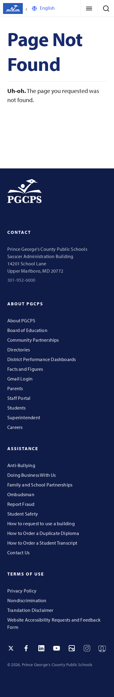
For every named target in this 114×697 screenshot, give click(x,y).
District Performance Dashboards (41, 359)
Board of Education (27, 330)
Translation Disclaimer (30, 610)
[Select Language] (56, 8)
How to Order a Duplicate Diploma (43, 533)
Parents (15, 388)
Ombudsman (20, 494)
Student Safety (22, 514)
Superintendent (23, 417)
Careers (14, 427)
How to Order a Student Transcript (42, 543)
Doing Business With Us (31, 475)
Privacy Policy (21, 591)
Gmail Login (20, 379)
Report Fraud (21, 504)
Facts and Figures (25, 369)
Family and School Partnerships (39, 485)
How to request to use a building (41, 523)
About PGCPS (21, 320)
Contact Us (18, 552)
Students (16, 408)
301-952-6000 (21, 280)
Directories (18, 350)
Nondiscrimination (27, 600)
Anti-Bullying (21, 465)
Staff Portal (19, 398)
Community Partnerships (33, 340)
